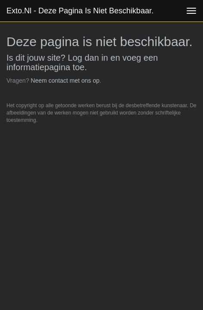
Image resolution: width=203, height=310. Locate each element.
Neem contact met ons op (65, 80)
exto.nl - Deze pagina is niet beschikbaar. (79, 10)
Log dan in (88, 57)
